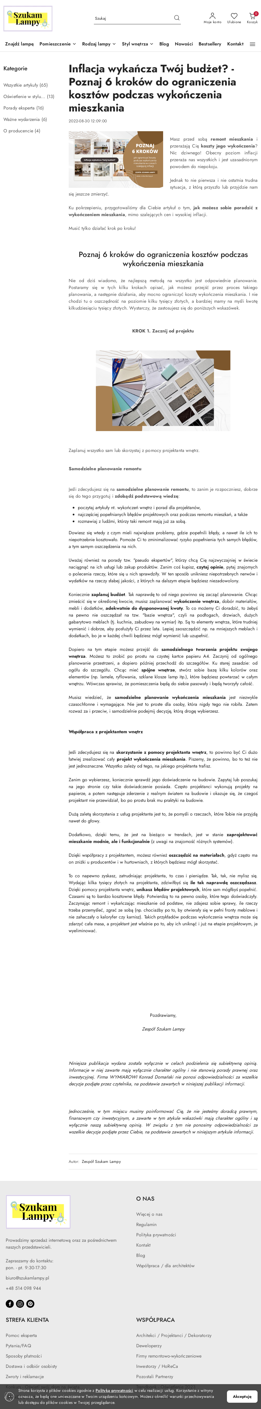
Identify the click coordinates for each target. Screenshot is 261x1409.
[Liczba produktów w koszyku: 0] (252, 18)
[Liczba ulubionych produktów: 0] (234, 18)
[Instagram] (20, 1304)
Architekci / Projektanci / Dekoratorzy (173, 1335)
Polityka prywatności (156, 1234)
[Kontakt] (235, 44)
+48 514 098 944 (23, 1288)
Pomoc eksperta (21, 1335)
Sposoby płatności (24, 1356)
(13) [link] (51, 96)
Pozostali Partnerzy (154, 1376)
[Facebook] (10, 1304)
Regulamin (146, 1224)
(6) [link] (44, 119)
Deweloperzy (149, 1345)
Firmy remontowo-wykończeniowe (169, 1356)
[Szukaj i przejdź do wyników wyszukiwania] (177, 18)
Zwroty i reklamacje (25, 1376)
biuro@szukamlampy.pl (27, 1278)
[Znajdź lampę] (19, 44)
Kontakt (143, 1245)
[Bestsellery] (210, 44)
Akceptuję (242, 1396)
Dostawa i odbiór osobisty (31, 1366)
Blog (140, 1255)
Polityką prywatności (114, 1390)
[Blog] (164, 44)
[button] (57, 44)
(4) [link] (37, 130)
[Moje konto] (213, 18)
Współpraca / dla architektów (165, 1265)
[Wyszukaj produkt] (137, 18)
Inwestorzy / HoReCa (157, 1366)
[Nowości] (184, 44)
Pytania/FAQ (18, 1345)
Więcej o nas (149, 1214)
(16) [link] (40, 108)
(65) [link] (43, 85)
